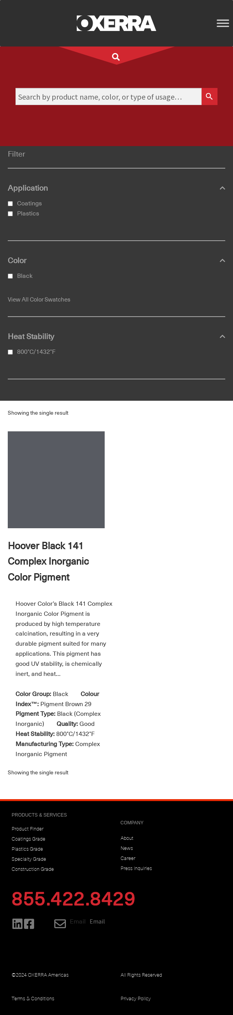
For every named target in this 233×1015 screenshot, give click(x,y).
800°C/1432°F (36, 351)
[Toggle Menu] (223, 23)
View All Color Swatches (39, 299)
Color (116, 261)
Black (25, 275)
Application (116, 188)
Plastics (28, 213)
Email (78, 921)
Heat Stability (116, 337)
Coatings (29, 203)
